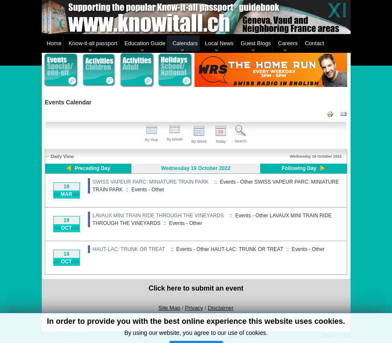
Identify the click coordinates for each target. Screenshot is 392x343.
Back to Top (336, 335)
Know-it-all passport (93, 43)
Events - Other (147, 190)
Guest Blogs (256, 43)
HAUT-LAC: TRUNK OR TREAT (129, 249)
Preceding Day (92, 168)
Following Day (299, 168)
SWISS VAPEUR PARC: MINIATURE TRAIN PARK (151, 182)
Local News (219, 43)
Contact (314, 43)
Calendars (184, 43)
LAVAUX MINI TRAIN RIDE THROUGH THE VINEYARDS (158, 216)
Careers (288, 43)
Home (54, 43)
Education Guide (145, 43)
